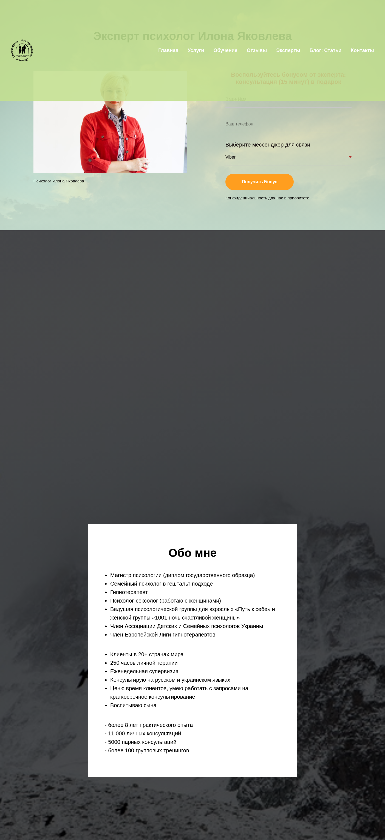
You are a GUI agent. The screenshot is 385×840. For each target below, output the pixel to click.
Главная (168, 50)
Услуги (196, 50)
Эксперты (288, 50)
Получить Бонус (268, 182)
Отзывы (257, 50)
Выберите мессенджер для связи (267, 145)
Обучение (225, 50)
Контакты (362, 50)
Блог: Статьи (325, 50)
